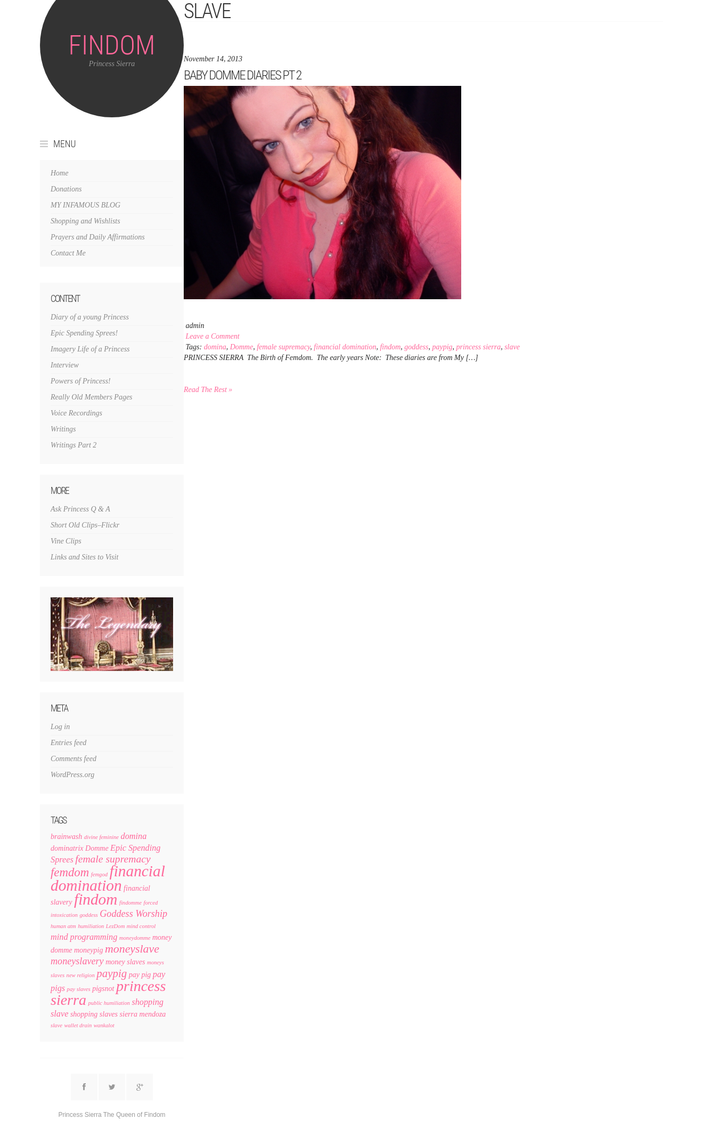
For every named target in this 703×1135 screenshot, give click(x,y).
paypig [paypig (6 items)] (111, 973)
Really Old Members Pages (92, 397)
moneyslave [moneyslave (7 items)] (132, 948)
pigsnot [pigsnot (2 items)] (103, 989)
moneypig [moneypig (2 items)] (88, 950)
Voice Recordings (76, 413)
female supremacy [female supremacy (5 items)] (112, 859)
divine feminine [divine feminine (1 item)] (101, 837)
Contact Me (68, 253)
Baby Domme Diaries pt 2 (242, 75)
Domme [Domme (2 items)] (97, 848)
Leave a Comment (213, 336)
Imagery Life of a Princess (90, 349)
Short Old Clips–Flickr (85, 525)
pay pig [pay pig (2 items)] (140, 975)
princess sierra (478, 347)
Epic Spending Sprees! (84, 333)
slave (512, 347)
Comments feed (73, 759)
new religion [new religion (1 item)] (81, 975)
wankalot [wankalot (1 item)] (104, 1025)
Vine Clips (66, 541)
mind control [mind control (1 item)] (141, 926)
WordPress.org (72, 775)
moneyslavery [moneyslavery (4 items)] (77, 961)
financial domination (345, 347)
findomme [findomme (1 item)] (130, 903)
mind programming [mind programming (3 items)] (84, 937)
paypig (442, 347)
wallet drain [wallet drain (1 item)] (78, 1025)
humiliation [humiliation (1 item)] (91, 926)
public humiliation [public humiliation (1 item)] (108, 1003)
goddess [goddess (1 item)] (88, 915)
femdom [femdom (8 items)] (70, 872)
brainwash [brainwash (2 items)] (66, 837)
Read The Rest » (208, 390)
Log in (60, 727)
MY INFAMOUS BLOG (85, 205)
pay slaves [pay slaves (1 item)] (79, 989)
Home (59, 173)
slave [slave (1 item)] (56, 1025)
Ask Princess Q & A (80, 509)
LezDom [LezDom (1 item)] (115, 926)
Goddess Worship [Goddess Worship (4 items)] (133, 913)
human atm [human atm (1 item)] (63, 926)
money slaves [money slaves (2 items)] (125, 962)
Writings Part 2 (73, 445)
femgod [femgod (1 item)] (99, 874)
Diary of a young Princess (90, 317)
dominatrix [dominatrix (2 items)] (67, 848)
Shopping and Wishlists (85, 221)
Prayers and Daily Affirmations (98, 237)
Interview (65, 365)
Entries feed (68, 743)
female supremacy (283, 347)
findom (390, 347)
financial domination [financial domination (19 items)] (108, 878)
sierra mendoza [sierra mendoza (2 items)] (143, 1014)
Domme (242, 347)
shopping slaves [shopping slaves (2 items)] (94, 1014)
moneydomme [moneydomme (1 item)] (135, 938)
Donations (66, 189)
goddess (416, 347)
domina (215, 347)
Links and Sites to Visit (84, 557)
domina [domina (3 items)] (134, 836)
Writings (63, 429)
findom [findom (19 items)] (95, 899)
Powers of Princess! (81, 381)
